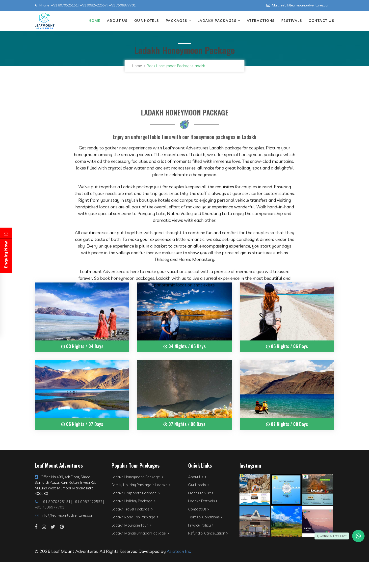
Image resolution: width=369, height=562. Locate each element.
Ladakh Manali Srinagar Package (140, 533)
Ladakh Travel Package (132, 509)
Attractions (261, 20)
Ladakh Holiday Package (133, 501)
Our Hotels (146, 20)
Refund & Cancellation (208, 533)
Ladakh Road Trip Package (134, 517)
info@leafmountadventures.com (306, 5)
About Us (117, 20)
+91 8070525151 (64, 5)
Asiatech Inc (179, 551)
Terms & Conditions (205, 517)
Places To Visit (200, 493)
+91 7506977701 (122, 5)
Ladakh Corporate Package (135, 493)
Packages (178, 20)
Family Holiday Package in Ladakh (140, 484)
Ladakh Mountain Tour (131, 525)
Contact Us (321, 20)
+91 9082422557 (93, 5)
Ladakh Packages (219, 20)
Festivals (291, 20)
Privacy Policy (200, 525)
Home (95, 20)
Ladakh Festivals (202, 501)
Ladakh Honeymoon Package (137, 477)
